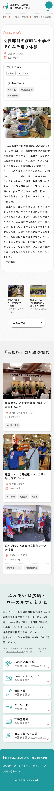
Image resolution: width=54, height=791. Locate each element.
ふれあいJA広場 (21, 16)
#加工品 (12, 89)
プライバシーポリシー (32, 765)
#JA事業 (11, 496)
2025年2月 (23, 73)
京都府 (11, 73)
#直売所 (23, 496)
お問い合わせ (11, 771)
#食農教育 (13, 95)
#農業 (35, 496)
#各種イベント (14, 567)
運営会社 (9, 765)
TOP (5, 16)
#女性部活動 (26, 89)
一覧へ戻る (27, 323)
